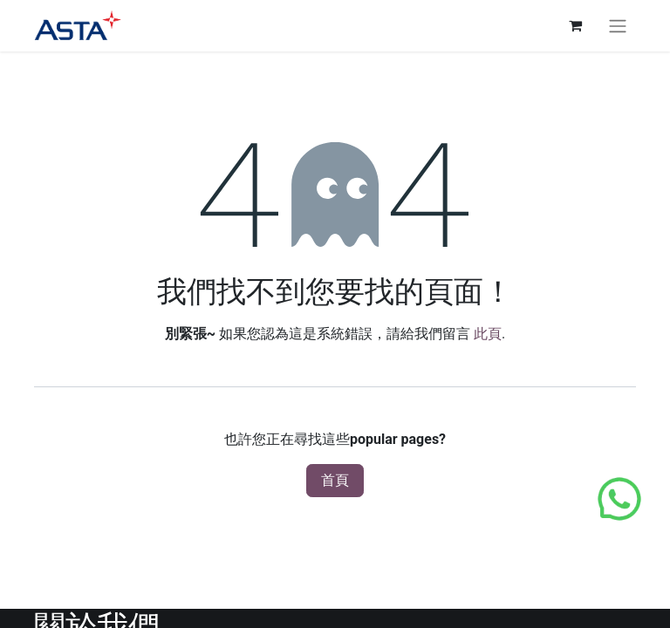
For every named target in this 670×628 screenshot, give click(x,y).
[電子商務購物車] (574, 25)
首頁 (335, 480)
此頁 (488, 333)
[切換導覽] (617, 25)
